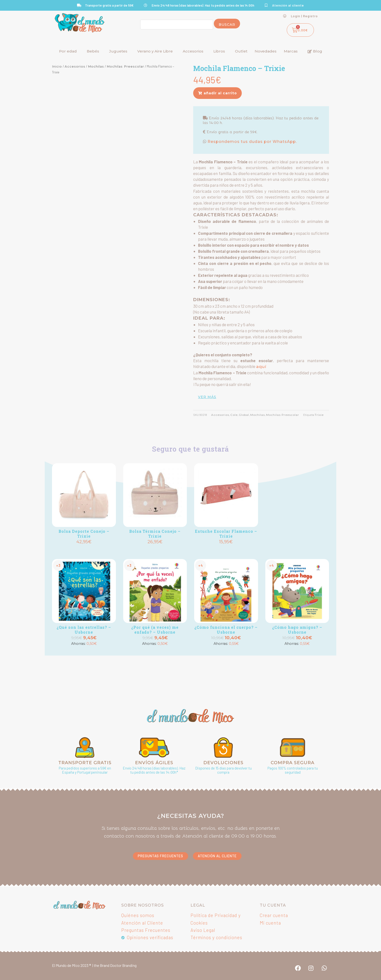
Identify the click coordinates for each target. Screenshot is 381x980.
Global (244, 415)
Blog (315, 51)
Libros (219, 51)
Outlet (241, 51)
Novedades (266, 51)
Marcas (291, 51)
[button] (217, 93)
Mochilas (96, 66)
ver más (207, 397)
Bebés (93, 51)
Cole (234, 415)
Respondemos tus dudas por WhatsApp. (251, 141)
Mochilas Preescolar (125, 66)
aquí (261, 366)
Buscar (227, 24)
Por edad (68, 51)
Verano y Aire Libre (155, 51)
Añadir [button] (84, 550)
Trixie (319, 415)
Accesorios (193, 51)
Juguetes (118, 51)
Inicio (57, 66)
